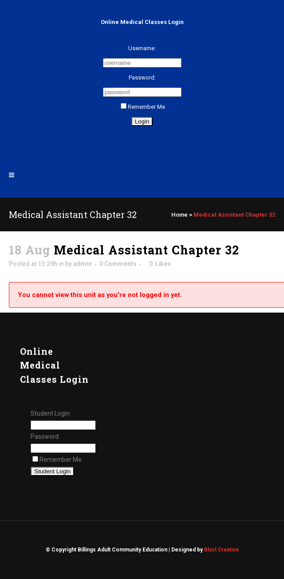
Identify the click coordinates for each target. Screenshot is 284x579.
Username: (142, 48)
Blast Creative (221, 550)
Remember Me (143, 106)
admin (82, 263)
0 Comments (118, 263)
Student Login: (51, 413)
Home (179, 214)
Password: (142, 77)
